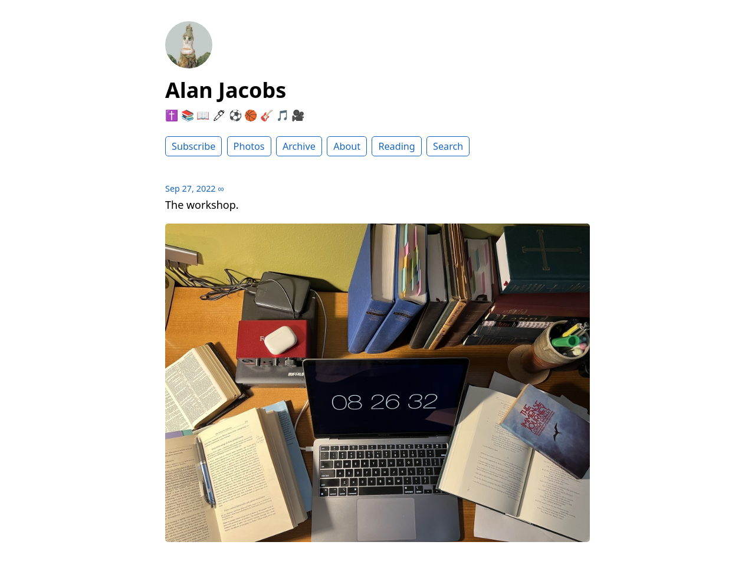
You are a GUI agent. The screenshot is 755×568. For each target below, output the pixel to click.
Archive (299, 146)
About (346, 146)
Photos (249, 146)
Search (448, 146)
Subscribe (193, 146)
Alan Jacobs (225, 89)
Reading (396, 146)
